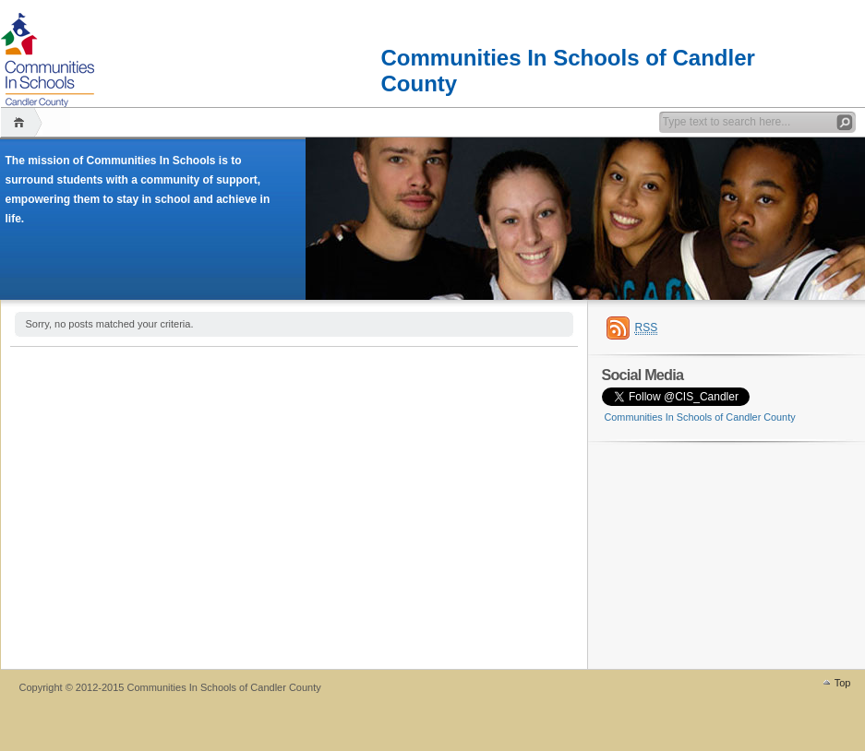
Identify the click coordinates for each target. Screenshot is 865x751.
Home (21, 122)
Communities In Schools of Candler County (568, 59)
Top (843, 682)
